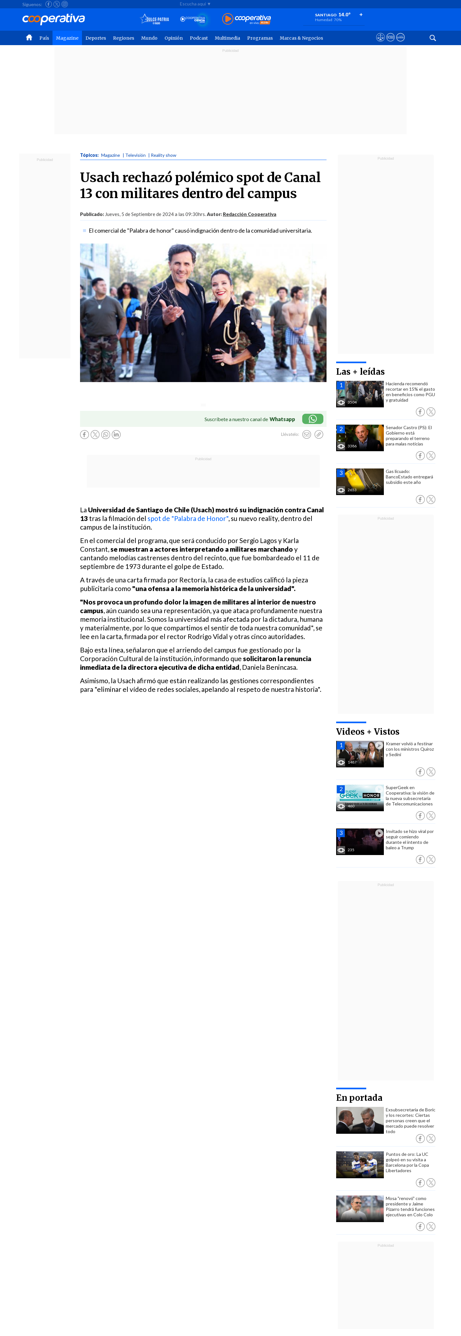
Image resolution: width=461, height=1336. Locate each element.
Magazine (67, 38)
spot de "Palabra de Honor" (188, 518)
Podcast (199, 38)
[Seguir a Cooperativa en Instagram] (64, 4)
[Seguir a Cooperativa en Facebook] (48, 4)
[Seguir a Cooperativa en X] (56, 4)
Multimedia (227, 38)
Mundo (149, 38)
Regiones (123, 38)
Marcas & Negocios (301, 38)
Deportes (95, 38)
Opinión (174, 38)
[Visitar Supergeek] (400, 43)
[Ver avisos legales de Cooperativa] (380, 43)
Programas (260, 38)
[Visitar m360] (390, 43)
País (44, 38)
